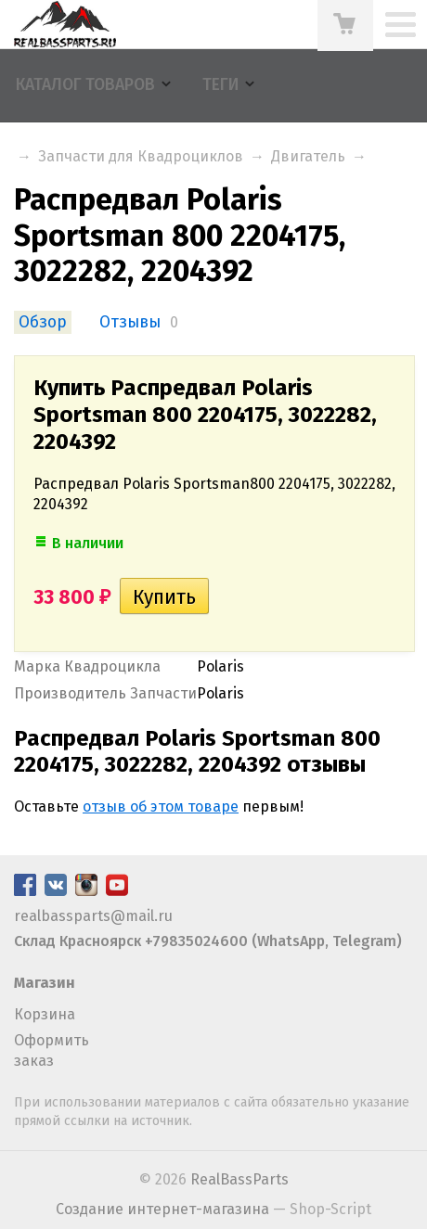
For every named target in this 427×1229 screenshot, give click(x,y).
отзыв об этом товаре (161, 806)
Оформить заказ (51, 1050)
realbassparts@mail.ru (93, 916)
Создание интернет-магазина (162, 1209)
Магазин (44, 983)
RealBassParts (239, 1179)
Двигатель (308, 156)
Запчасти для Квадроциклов (140, 156)
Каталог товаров (85, 85)
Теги (220, 85)
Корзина (44, 1014)
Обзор (43, 322)
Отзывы (130, 322)
